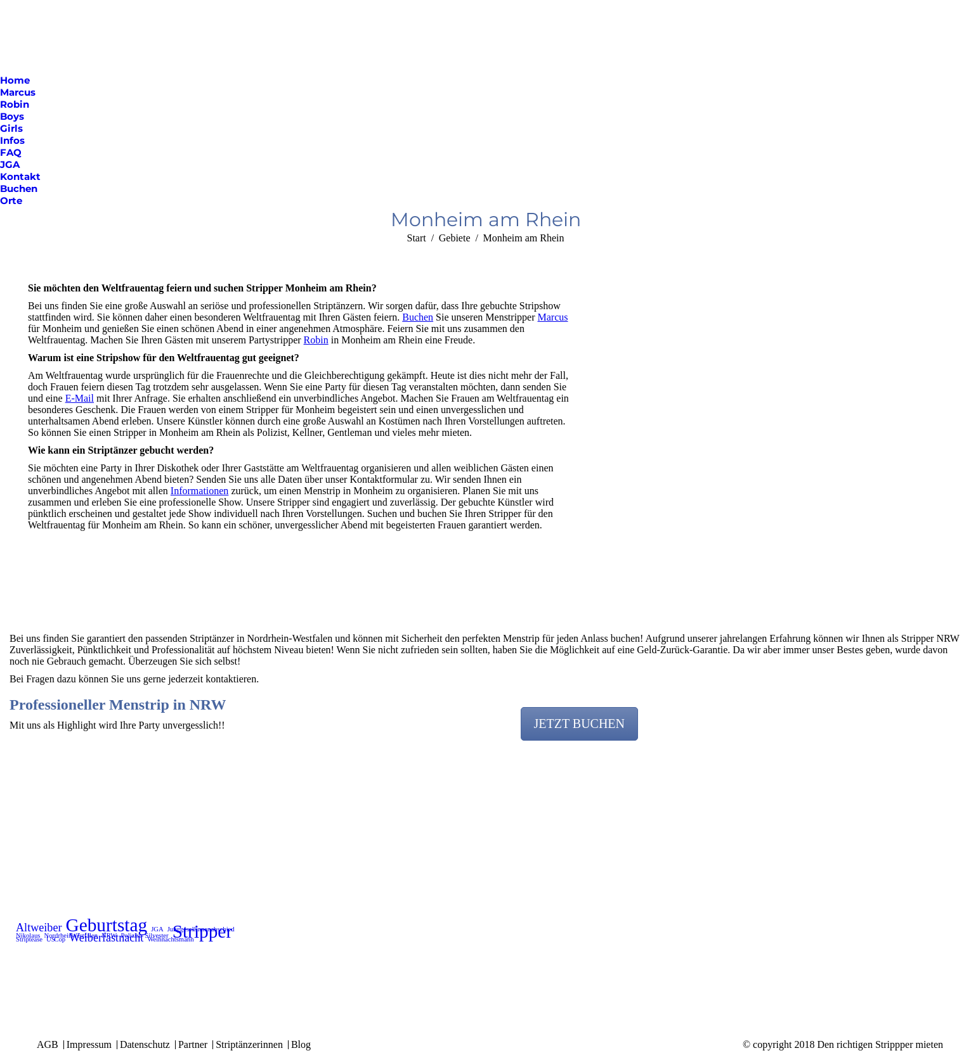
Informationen (200, 490)
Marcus (553, 317)
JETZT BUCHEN (579, 724)
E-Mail (79, 398)
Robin (316, 340)
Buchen (417, 317)
